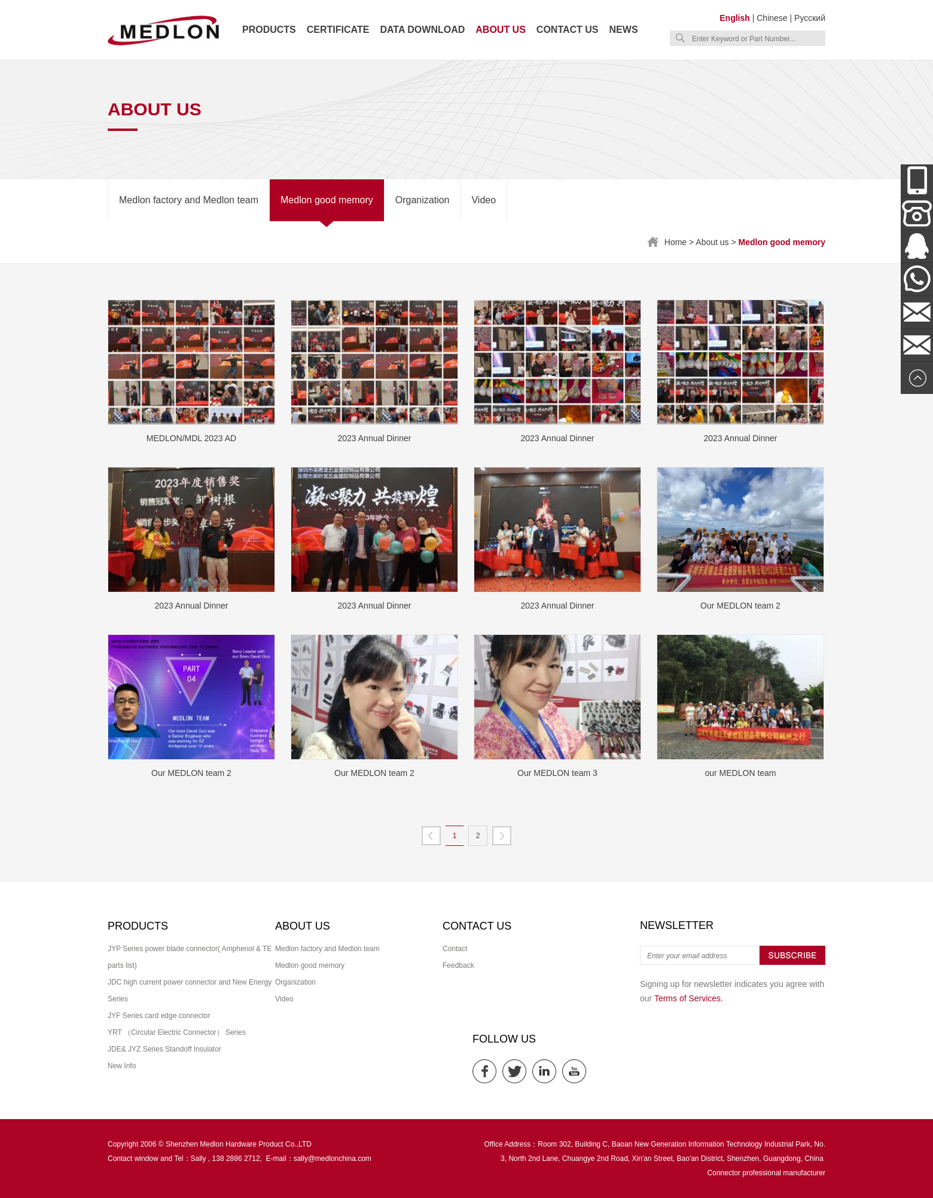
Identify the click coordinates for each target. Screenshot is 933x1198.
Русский (809, 18)
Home (675, 242)
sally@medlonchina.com (332, 1158)
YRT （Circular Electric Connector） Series (177, 1032)
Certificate (338, 30)
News (623, 30)
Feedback (458, 965)
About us (500, 30)
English (734, 18)
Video (483, 200)
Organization (422, 200)
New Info (122, 1066)
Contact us (567, 30)
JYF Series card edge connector (159, 1015)
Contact (455, 949)
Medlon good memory (326, 200)
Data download (422, 30)
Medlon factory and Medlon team (188, 200)
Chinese (772, 18)
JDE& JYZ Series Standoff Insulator (164, 1049)
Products (269, 30)
